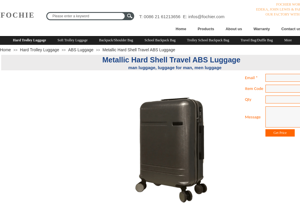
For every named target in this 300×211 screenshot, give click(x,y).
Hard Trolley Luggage (29, 40)
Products (206, 29)
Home (181, 29)
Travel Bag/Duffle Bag (257, 40)
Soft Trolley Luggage (72, 40)
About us (234, 29)
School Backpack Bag (159, 40)
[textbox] (86, 16)
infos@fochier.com (206, 16)
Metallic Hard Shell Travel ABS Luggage (139, 49)
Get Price (280, 133)
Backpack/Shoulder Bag (116, 40)
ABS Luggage (80, 49)
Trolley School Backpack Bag (208, 40)
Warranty (261, 29)
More (288, 40)
